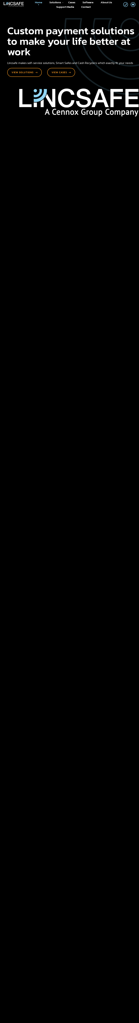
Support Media (65, 7)
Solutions (56, 2)
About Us (106, 2)
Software (88, 2)
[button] (112, 510)
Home (38, 2)
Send (25, 885)
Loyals (127, 1015)
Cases (71, 2)
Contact (86, 7)
